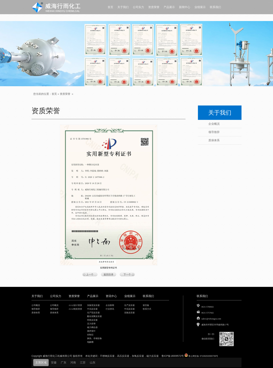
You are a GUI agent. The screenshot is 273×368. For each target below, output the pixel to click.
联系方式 (147, 309)
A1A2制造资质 (75, 309)
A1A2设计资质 (75, 305)
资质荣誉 (65, 93)
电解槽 (90, 342)
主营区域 (41, 362)
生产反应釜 (129, 305)
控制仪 (90, 334)
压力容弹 (91, 323)
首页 (54, 93)
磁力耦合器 (92, 327)
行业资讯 (110, 309)
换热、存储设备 (94, 338)
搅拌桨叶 (91, 331)
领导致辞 (35, 309)
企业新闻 (110, 305)
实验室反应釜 (93, 305)
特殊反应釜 (92, 320)
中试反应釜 (92, 309)
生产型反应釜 (93, 312)
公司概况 (35, 305)
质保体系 (35, 312)
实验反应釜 (129, 312)
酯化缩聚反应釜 (94, 316)
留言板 (146, 305)
